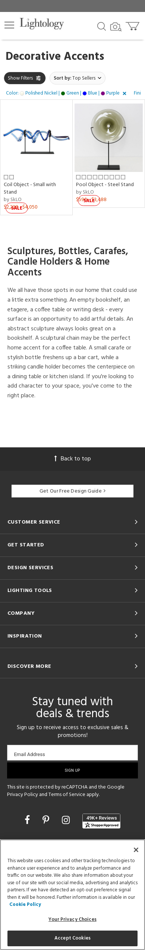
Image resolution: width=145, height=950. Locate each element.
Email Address (29, 754)
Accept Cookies (72, 938)
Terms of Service (66, 794)
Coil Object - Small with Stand (30, 189)
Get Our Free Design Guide (72, 491)
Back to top (72, 459)
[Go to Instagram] (67, 821)
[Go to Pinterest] (47, 821)
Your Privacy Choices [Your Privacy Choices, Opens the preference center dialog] (72, 919)
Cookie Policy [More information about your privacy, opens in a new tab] (25, 905)
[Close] (136, 850)
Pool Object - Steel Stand (105, 185)
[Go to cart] (133, 24)
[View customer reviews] (101, 821)
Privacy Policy (22, 794)
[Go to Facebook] (28, 821)
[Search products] (101, 25)
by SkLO (13, 199)
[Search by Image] (116, 27)
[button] (9, 25)
